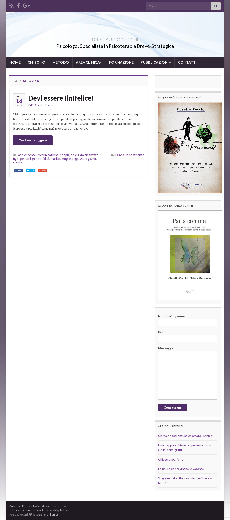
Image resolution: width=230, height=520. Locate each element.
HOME (15, 62)
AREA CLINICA (89, 62)
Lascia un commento (129, 155)
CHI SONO (36, 62)
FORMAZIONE (121, 62)
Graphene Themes (47, 514)
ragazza (77, 159)
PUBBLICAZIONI (156, 62)
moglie (66, 159)
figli (15, 159)
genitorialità (40, 159)
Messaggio (187, 373)
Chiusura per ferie (170, 459)
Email (187, 336)
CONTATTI (187, 62)
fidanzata (77, 155)
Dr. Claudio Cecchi (42, 105)
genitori (25, 159)
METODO (60, 62)
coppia (64, 155)
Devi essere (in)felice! (61, 98)
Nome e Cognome (187, 320)
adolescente (27, 155)
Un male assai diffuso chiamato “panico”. (185, 436)
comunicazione (48, 155)
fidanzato (92, 155)
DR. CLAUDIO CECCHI (115, 38)
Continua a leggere (33, 140)
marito (55, 159)
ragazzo (90, 159)
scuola (17, 162)
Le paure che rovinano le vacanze (181, 469)
